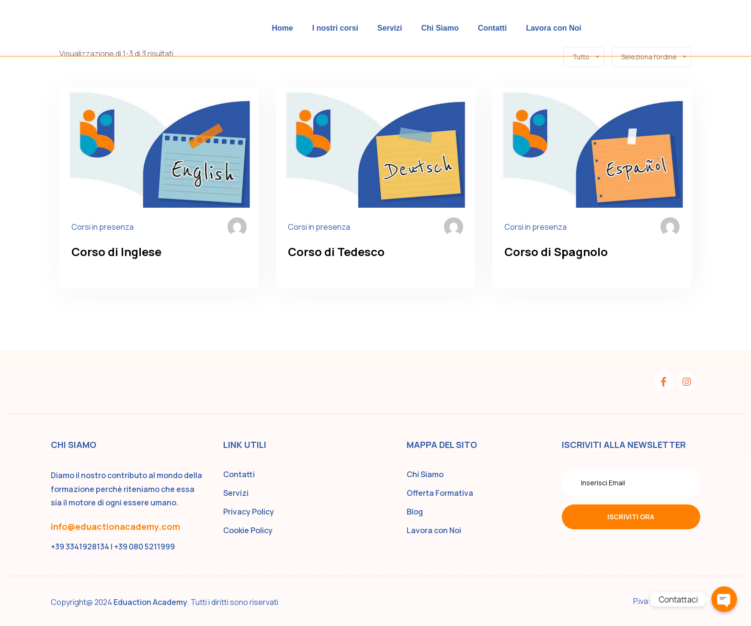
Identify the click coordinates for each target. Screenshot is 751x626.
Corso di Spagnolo (556, 251)
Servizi (389, 28)
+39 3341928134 (80, 546)
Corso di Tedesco (336, 251)
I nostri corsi (335, 28)
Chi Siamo (439, 28)
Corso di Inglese (116, 251)
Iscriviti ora (630, 516)
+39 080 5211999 (144, 546)
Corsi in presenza (102, 227)
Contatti (492, 28)
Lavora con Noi (553, 28)
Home (282, 28)
